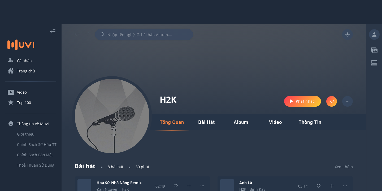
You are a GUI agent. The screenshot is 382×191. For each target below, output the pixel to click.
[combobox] (144, 34)
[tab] (171, 122)
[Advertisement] (191, 12)
